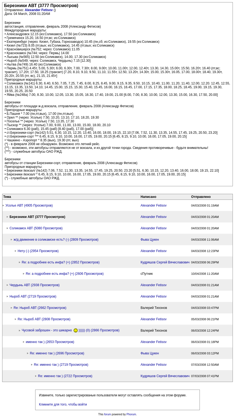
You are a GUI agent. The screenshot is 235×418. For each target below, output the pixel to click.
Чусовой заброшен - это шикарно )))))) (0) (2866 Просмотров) (70, 330)
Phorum (131, 414)
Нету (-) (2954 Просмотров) (38, 251)
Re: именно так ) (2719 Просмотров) (61, 365)
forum (107, 414)
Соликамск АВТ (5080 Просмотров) (36, 228)
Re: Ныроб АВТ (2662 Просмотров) (40, 308)
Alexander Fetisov (39, 10)
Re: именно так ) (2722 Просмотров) (65, 376)
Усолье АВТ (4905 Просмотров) (29, 205)
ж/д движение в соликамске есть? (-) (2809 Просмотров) (56, 239)
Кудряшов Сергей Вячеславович (165, 262)
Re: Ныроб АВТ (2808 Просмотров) (44, 319)
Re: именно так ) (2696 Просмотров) (57, 353)
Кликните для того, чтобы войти (63, 404)
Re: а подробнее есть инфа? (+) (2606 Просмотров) (64, 274)
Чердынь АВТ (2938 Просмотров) (34, 285)
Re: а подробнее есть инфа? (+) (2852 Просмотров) (60, 262)
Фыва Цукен (150, 239)
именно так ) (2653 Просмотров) (50, 342)
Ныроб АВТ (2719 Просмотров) (32, 296)
